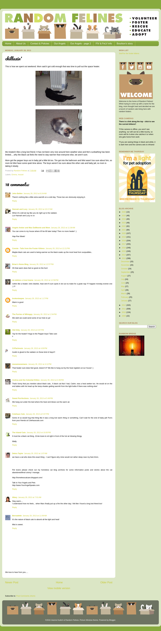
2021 (124, 230)
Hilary (14, 497)
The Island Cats (19, 433)
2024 (124, 219)
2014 (124, 255)
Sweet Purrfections (20, 398)
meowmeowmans (19, 364)
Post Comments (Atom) (25, 596)
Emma (14, 175)
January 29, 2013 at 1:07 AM (35, 453)
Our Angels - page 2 (80, 43)
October (124, 269)
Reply (14, 201)
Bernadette (17, 516)
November (125, 265)
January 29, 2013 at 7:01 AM (29, 497)
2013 (124, 258)
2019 (124, 237)
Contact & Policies (39, 43)
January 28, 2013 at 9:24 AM (34, 193)
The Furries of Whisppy (22, 314)
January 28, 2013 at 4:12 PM (39, 364)
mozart (21, 175)
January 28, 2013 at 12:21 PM (58, 248)
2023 (124, 223)
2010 (124, 312)
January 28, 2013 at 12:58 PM (46, 280)
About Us (21, 43)
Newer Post (11, 582)
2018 (124, 241)
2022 (124, 226)
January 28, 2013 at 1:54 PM (45, 314)
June (123, 283)
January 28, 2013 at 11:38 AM (63, 228)
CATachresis (17, 348)
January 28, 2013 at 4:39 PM (52, 380)
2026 (124, 212)
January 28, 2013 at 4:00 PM (35, 348)
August (124, 276)
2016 (124, 248)
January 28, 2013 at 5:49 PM (41, 398)
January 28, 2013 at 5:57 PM (37, 414)
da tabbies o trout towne (22, 280)
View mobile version (58, 588)
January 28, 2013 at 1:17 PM (36, 298)
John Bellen (17, 193)
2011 (124, 309)
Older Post (106, 582)
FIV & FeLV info (104, 43)
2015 (124, 251)
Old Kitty (16, 330)
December (125, 262)
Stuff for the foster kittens (129, 53)
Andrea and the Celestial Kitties (26, 380)
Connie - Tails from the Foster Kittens (28, 248)
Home (8, 43)
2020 (124, 233)
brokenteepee (18, 298)
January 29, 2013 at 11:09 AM (35, 516)
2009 (124, 316)
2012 (124, 305)
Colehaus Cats (18, 414)
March (124, 294)
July (123, 279)
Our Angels (59, 43)
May (123, 286)
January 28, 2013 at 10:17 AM (40, 209)
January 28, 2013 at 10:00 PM (39, 433)
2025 (124, 216)
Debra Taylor (17, 453)
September (126, 272)
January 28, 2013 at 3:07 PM (32, 330)
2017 (124, 244)
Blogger (112, 620)
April (123, 290)
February (125, 297)
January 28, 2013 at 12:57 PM (41, 264)
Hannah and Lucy (19, 209)
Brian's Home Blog (20, 264)
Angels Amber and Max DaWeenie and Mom (31, 228)
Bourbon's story (125, 43)
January (124, 301)
